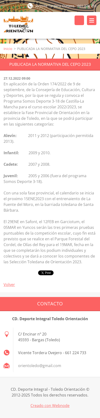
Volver (9, 284)
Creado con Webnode (50, 405)
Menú (91, 20)
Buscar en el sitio (79, 20)
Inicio (8, 48)
